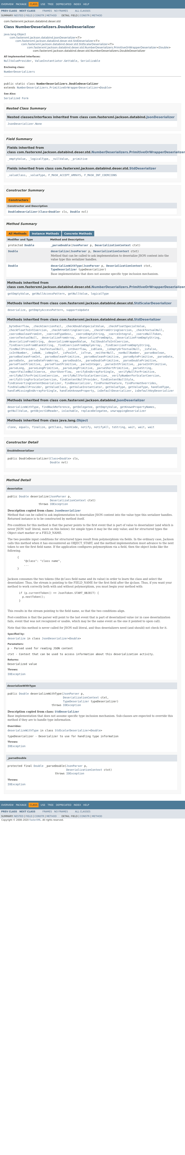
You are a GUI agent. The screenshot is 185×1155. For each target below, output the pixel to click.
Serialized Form (16, 98)
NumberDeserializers (19, 71)
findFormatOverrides (140, 383)
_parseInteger (90, 364)
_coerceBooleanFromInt (25, 333)
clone (12, 427)
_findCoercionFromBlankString (30, 345)
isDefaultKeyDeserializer (154, 390)
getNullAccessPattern (48, 293)
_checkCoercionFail (46, 326)
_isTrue (85, 352)
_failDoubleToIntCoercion (108, 341)
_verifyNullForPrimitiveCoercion (33, 375)
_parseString (141, 368)
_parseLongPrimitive (42, 368)
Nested (18, 15)
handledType (160, 387)
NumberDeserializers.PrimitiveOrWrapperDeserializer (57, 87)
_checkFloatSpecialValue (126, 326)
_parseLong (16, 368)
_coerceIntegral (119, 333)
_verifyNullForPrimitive (135, 371)
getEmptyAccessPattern (46, 309)
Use (43, 4)
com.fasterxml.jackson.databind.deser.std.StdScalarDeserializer (64, 44)
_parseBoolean (153, 352)
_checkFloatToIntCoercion (27, 330)
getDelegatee (82, 407)
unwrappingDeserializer (128, 410)
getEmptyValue (18, 293)
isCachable (69, 410)
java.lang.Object (15, 34)
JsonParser (80, 245)
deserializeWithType (66, 265)
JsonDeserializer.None (25, 123)
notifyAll (101, 427)
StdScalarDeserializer (152, 303)
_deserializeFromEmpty (95, 337)
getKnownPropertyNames (137, 407)
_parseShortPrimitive (112, 368)
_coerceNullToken (148, 333)
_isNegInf (50, 352)
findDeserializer (78, 383)
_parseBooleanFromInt (24, 356)
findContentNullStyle (116, 379)
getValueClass (55, 387)
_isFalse (149, 349)
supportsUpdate (77, 309)
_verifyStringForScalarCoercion (32, 379)
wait (131, 427)
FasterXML (35, 820)
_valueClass (17, 175)
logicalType (100, 293)
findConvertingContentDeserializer (34, 383)
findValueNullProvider (25, 387)
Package (21, 4)
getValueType (115, 387)
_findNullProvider (21, 349)
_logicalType (38, 158)
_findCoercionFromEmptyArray (79, 345)
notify (86, 427)
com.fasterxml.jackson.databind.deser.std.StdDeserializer (54, 40)
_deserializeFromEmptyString (137, 337)
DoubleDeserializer (23, 211)
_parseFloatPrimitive (24, 364)
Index (77, 4)
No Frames (61, 10)
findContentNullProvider (78, 379)
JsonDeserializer (160, 117)
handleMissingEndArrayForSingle (32, 390)
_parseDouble (60, 245)
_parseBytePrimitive (137, 356)
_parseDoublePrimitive (101, 360)
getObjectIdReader (44, 410)
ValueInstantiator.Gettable (56, 60)
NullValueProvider (18, 60)
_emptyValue (17, 158)
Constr (39, 15)
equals (24, 427)
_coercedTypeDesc (58, 333)
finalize (38, 427)
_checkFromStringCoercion (69, 330)
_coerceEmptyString (89, 333)
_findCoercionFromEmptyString (126, 345)
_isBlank (95, 349)
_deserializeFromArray (57, 337)
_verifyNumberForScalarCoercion (134, 375)
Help (86, 4)
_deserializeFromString (25, 341)
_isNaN (35, 352)
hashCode (71, 427)
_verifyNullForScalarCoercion (84, 375)
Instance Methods (45, 233)
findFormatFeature (108, 383)
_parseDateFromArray (42, 360)
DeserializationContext (113, 245)
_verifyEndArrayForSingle (94, 371)
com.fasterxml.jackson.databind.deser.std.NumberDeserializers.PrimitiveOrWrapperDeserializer (92, 47)
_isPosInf (68, 352)
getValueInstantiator (85, 387)
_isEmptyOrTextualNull (122, 349)
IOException (59, 504)
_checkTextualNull (148, 330)
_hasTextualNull (51, 349)
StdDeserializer (142, 168)
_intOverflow (76, 349)
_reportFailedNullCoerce (26, 371)
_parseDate (164, 356)
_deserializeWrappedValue (66, 341)
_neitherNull (104, 352)
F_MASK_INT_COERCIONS (100, 175)
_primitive (79, 158)
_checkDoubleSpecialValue (84, 326)
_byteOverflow (18, 326)
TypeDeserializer (64, 269)
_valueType (37, 175)
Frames (47, 10)
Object (82, 420)
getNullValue (77, 293)
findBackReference (55, 407)
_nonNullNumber (128, 352)
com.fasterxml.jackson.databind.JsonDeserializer (43, 37)
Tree (51, 4)
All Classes (82, 10)
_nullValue (60, 158)
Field (29, 15)
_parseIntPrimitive (118, 364)
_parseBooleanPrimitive (61, 356)
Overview (7, 4)
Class (43, 211)
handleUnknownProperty (77, 390)
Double (164, 47)
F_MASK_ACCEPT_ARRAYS (64, 175)
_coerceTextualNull (22, 337)
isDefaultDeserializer (114, 390)
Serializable (90, 60)
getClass (54, 427)
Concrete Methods (78, 233)
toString (118, 427)
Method (51, 15)
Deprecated (63, 4)
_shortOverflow (59, 371)
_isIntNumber (17, 352)
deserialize (60, 251)
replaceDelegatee (94, 410)
